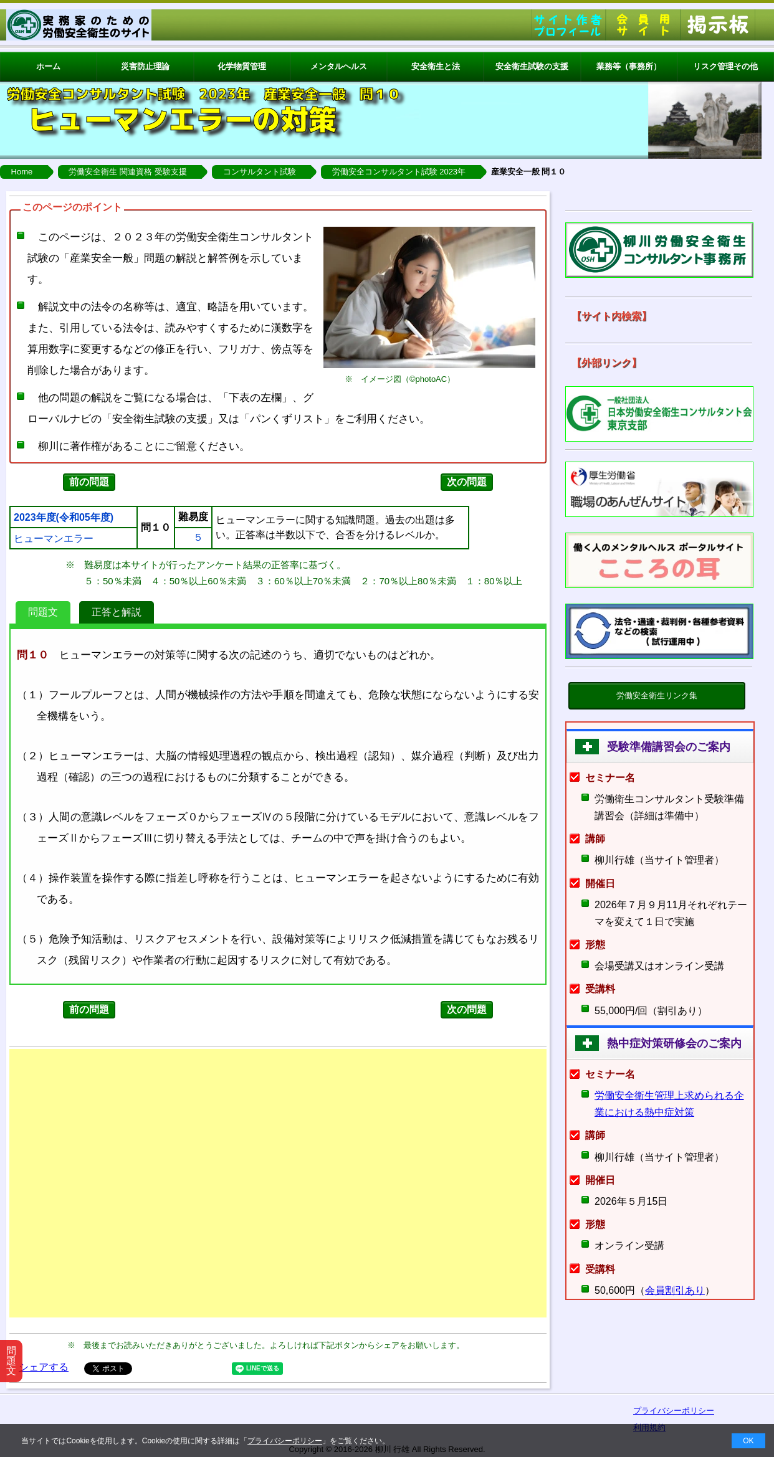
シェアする (44, 1367)
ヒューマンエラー (53, 539)
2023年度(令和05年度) (63, 518)
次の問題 (467, 482)
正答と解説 (116, 612)
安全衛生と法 (435, 66)
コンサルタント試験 (259, 171)
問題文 (43, 612)
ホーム (48, 66)
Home (22, 171)
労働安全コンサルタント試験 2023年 (399, 171)
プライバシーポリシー (284, 1440)
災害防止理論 (145, 66)
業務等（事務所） (628, 66)
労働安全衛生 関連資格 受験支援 (127, 171)
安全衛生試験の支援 (531, 66)
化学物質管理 (241, 66)
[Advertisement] (278, 1183)
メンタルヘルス (338, 66)
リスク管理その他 (725, 66)
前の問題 (89, 482)
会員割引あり (675, 1290)
